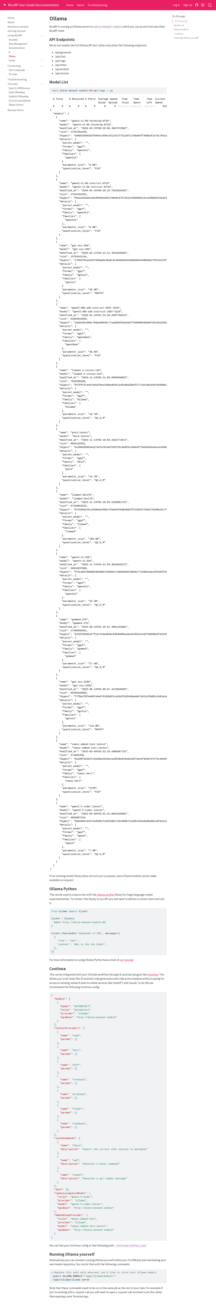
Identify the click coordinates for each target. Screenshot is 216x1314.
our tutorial (126, 960)
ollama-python (105, 894)
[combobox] (210, 5)
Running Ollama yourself (186, 37)
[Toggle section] (40, 35)
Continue (178, 33)
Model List (179, 25)
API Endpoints (181, 21)
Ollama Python (181, 29)
